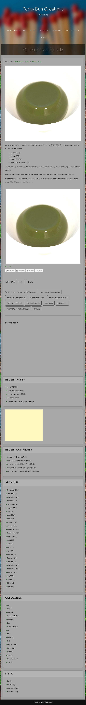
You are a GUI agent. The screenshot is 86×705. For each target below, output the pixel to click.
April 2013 (10, 586)
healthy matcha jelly (37, 298)
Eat (24, 31)
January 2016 (12, 493)
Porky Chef (44, 31)
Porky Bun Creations (43, 9)
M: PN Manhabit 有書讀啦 (16, 394)
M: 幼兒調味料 (13, 387)
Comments (12, 688)
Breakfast (10, 612)
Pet (8, 641)
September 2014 (13, 533)
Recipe (32, 31)
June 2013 (11, 579)
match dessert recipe (14, 303)
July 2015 (10, 511)
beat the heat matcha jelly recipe (24, 292)
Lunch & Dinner (12, 627)
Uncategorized (72, 31)
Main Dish (10, 637)
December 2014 (12, 529)
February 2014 (12, 558)
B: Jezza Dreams (13, 398)
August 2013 (11, 572)
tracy (9, 457)
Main (9, 634)
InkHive (49, 702)
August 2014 (11, 536)
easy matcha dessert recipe (50, 292)
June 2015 (11, 515)
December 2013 (12, 565)
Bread (9, 609)
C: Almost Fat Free (19, 457)
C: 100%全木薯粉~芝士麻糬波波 (23, 464)
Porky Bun (36, 61)
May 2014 (10, 547)
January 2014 (12, 561)
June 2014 (11, 544)
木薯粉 (9, 662)
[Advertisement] (24, 425)
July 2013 (10, 576)
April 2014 (10, 551)
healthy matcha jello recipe (16, 298)
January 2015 (12, 526)
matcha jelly (49, 303)
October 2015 (12, 501)
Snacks (30, 282)
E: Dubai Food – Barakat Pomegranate (21, 401)
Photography (13, 31)
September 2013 (13, 569)
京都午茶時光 (62, 303)
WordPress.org (12, 692)
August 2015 (11, 508)
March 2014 (11, 554)
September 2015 (13, 504)
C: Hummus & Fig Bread (16, 390)
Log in (9, 681)
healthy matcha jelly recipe (58, 298)
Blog (43, 37)
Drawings (57, 31)
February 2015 (12, 522)
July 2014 (10, 540)
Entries (11, 685)
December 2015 (12, 497)
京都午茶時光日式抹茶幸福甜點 (18, 309)
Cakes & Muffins (13, 616)
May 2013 (10, 583)
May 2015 (10, 518)
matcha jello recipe (33, 303)
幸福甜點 (37, 309)
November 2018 (12, 490)
